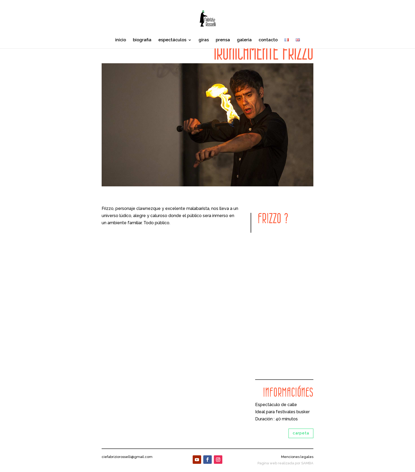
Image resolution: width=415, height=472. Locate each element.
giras (204, 40)
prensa (223, 40)
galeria (244, 40)
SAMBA (307, 463)
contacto (268, 40)
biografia (142, 40)
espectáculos (172, 40)
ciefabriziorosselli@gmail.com (127, 457)
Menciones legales (297, 457)
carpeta (301, 433)
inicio (120, 40)
